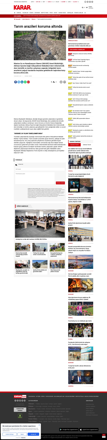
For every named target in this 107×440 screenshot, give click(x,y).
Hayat (55, 12)
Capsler (45, 421)
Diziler (37, 414)
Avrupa (50, 406)
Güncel (19, 12)
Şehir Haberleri (90, 413)
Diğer (67, 411)
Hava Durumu (90, 404)
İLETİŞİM (38, 396)
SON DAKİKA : (18, 16)
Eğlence (59, 414)
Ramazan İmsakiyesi (92, 415)
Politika (38, 404)
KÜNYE (43, 396)
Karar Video (62, 12)
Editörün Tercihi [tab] (87, 144)
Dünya (31, 12)
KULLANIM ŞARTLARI (59, 396)
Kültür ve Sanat (62, 421)
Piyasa (39, 409)
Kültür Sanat (52, 414)
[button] (51, 82)
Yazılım (57, 416)
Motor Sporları (61, 411)
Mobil (38, 416)
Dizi (46, 419)
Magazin (41, 414)
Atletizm (53, 411)
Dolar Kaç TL (89, 411)
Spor (51, 12)
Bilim (61, 416)
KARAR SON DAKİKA (20, 409)
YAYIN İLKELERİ (49, 396)
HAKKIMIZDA (31, 396)
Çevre (55, 404)
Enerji (53, 409)
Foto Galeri (32, 421)
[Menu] (85, 12)
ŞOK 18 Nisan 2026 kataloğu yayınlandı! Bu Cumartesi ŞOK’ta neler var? (41, 16)
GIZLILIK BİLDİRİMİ (70, 396)
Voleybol (47, 411)
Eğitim (60, 404)
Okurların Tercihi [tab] (74, 144)
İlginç (58, 419)
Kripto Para (44, 12)
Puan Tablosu (90, 408)
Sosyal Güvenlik (60, 409)
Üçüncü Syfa (44, 404)
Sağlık (47, 414)
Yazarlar (25, 12)
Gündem (41, 419)
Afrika (58, 406)
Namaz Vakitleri (90, 406)
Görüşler (70, 12)
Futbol (36, 411)
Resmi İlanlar (78, 12)
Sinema (50, 419)
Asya (54, 406)
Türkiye (51, 404)
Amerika (44, 406)
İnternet (43, 416)
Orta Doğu (38, 406)
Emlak (43, 409)
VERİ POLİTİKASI (79, 396)
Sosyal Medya (51, 416)
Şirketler (68, 409)
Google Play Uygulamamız (70, 429)
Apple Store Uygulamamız (90, 429)
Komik (54, 419)
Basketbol (41, 411)
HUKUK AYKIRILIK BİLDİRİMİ (91, 396)
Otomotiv (48, 409)
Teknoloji (31, 416)
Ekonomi (37, 12)
